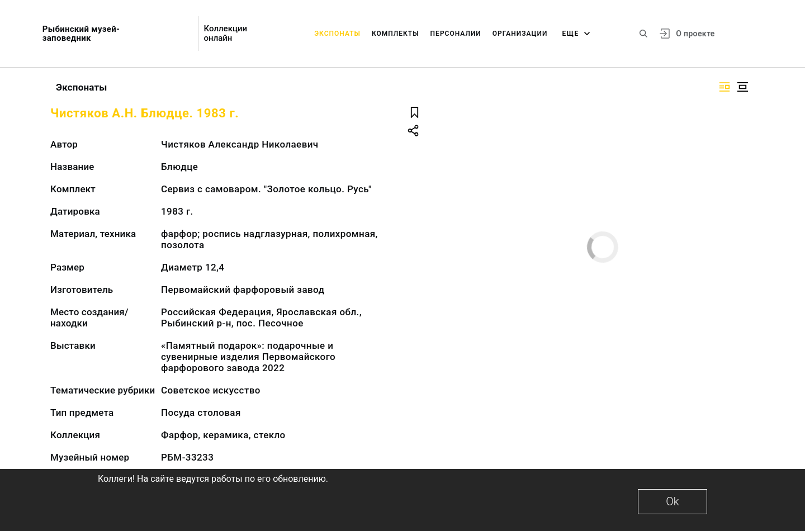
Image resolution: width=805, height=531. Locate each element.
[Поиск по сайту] (643, 33)
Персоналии (455, 33)
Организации (520, 33)
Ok (672, 501)
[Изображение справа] (724, 87)
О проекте (695, 33)
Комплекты (395, 33)
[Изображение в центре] (742, 87)
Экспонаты (337, 33)
